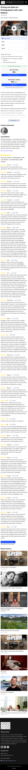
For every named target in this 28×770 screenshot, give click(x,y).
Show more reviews (8, 542)
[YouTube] (2, 747)
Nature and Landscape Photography (10, 630)
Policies (14, 768)
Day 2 (3, 45)
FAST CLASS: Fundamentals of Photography (12, 651)
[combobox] (15, 2)
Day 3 (3, 48)
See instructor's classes (7, 150)
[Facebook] (5, 747)
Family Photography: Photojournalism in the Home (14, 713)
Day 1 (3, 41)
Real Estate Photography (7, 692)
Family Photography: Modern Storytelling (11, 588)
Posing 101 (3, 672)
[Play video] (14, 28)
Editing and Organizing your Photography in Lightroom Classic (12, 609)
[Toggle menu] (26, 2)
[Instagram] (8, 747)
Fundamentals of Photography (8, 567)
